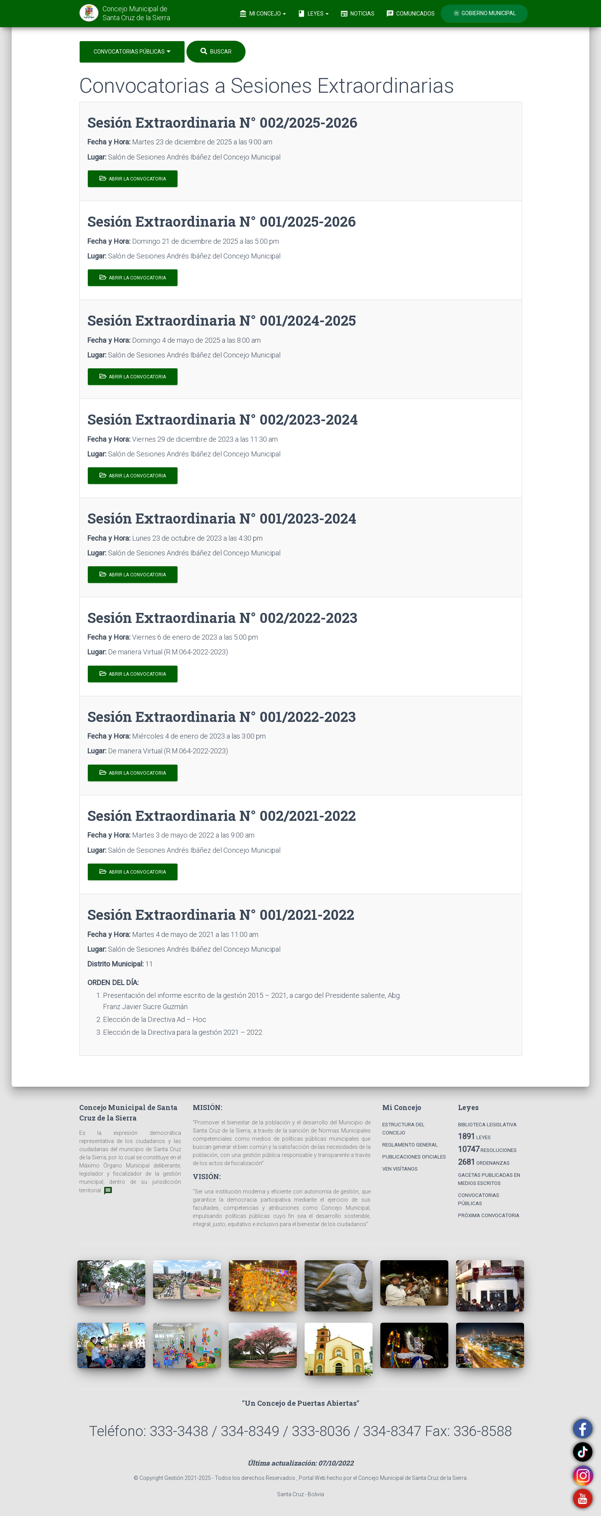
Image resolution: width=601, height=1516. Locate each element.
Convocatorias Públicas (132, 51)
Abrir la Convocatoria (132, 178)
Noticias (357, 13)
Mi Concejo (262, 13)
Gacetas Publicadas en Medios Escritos (489, 1179)
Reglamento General (410, 1145)
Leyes (313, 13)
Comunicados (410, 13)
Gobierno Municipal (484, 13)
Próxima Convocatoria (488, 1215)
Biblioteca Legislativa (487, 1124)
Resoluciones (487, 1149)
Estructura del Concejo (403, 1129)
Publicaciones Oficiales (414, 1157)
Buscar (216, 51)
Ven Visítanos (400, 1169)
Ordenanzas (484, 1162)
